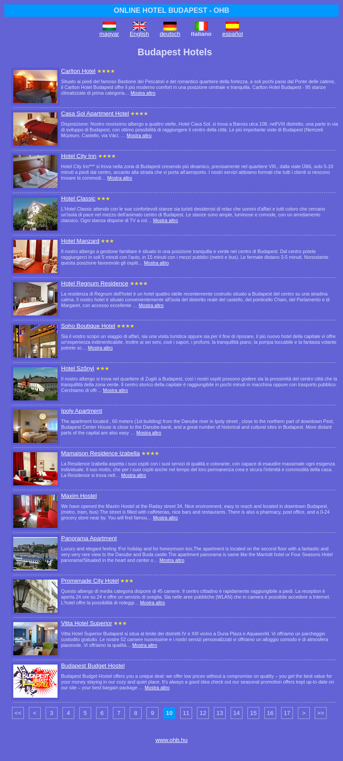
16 (270, 713)
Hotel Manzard (80, 241)
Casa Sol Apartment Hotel (95, 113)
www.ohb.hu (171, 740)
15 (253, 713)
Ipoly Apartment (81, 410)
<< (18, 713)
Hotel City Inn (78, 156)
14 (236, 713)
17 (287, 713)
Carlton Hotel (78, 71)
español (232, 34)
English (139, 34)
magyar (109, 34)
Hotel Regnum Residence (94, 283)
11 (186, 713)
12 (203, 713)
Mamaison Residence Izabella (100, 453)
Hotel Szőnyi (77, 368)
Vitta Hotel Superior (86, 623)
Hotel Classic (78, 198)
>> (320, 713)
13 (219, 713)
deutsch (170, 34)
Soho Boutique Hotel (88, 326)
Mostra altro (143, 93)
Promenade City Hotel (90, 580)
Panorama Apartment (89, 538)
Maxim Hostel (79, 495)
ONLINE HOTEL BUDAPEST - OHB (171, 10)
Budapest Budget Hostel (93, 665)
